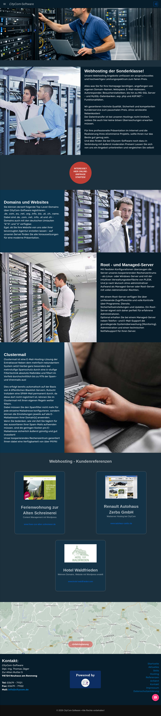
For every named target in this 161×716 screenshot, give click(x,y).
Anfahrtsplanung (80, 644)
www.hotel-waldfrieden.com (80, 581)
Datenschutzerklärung (146, 691)
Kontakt (154, 684)
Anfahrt (154, 680)
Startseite (153, 663)
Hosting (154, 674)
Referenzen (152, 677)
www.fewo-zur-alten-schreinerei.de (40, 524)
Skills (156, 670)
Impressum (152, 687)
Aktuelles (153, 667)
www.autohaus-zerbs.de (121, 523)
